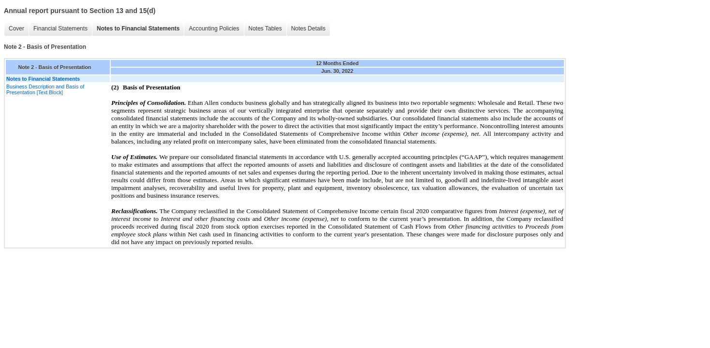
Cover (16, 28)
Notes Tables (265, 28)
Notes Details (308, 28)
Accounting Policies (214, 28)
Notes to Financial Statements (138, 28)
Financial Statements (60, 28)
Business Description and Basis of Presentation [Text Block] (45, 89)
